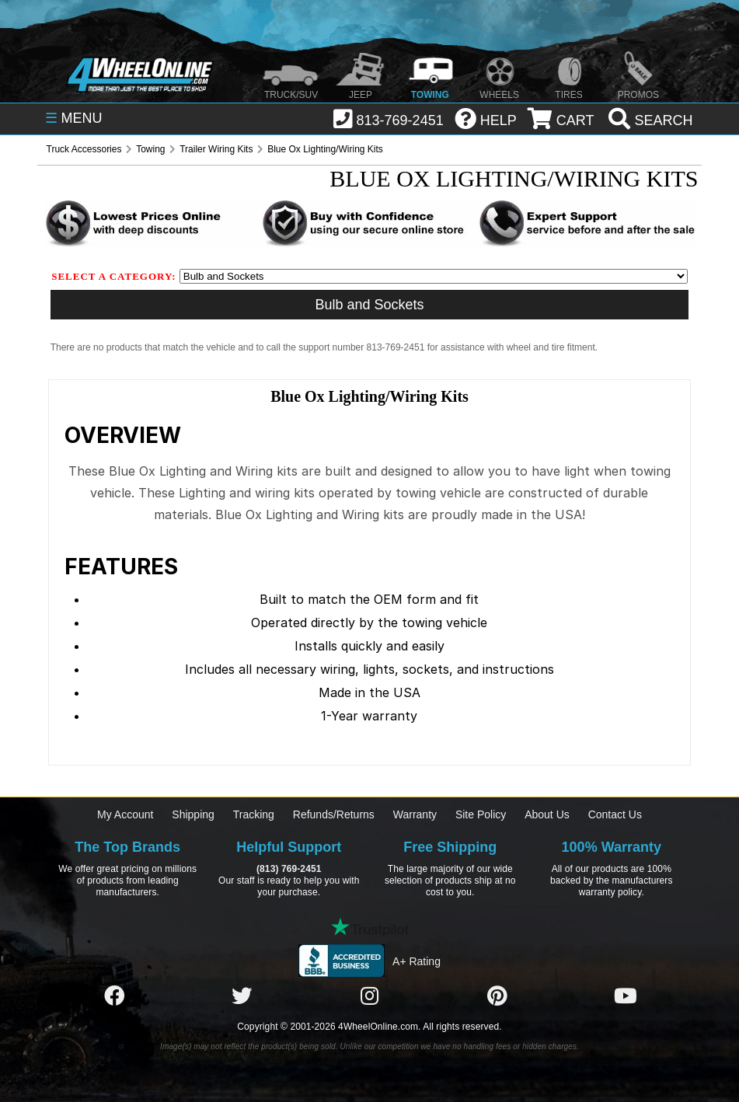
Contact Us (615, 814)
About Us (547, 814)
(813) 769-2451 (288, 868)
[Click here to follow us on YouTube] (625, 996)
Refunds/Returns (334, 814)
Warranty (415, 814)
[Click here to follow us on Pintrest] (497, 996)
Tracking (253, 814)
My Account (125, 814)
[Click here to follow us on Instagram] (369, 996)
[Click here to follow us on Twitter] (241, 996)
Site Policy (480, 814)
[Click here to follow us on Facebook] (114, 996)
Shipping (193, 814)
